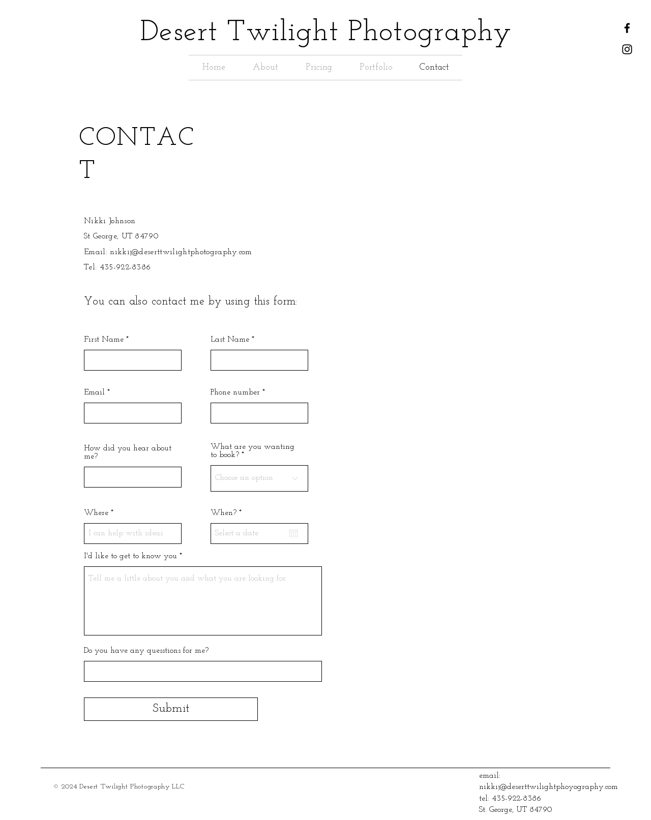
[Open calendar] (293, 533)
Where (97, 513)
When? (228, 513)
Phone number (235, 392)
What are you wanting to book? (252, 451)
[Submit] (171, 709)
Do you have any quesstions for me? (146, 651)
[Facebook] (627, 28)
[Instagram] (627, 49)
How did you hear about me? (127, 452)
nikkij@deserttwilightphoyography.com (548, 787)
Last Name (230, 340)
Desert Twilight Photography (326, 33)
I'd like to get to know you (130, 556)
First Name (104, 340)
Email (94, 392)
